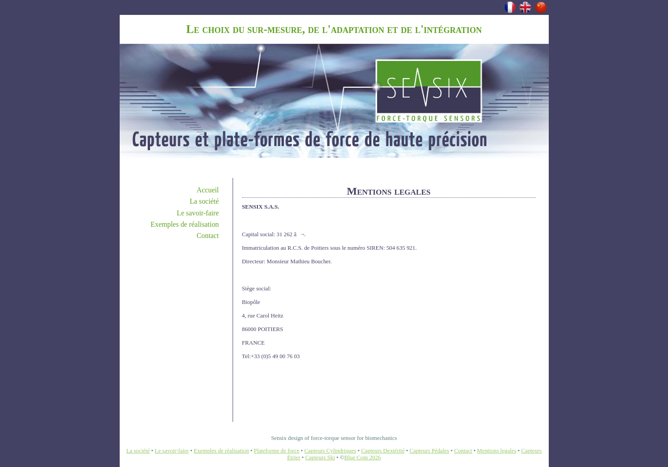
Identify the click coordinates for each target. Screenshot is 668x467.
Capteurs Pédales (429, 451)
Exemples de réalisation (184, 224)
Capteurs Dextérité (383, 451)
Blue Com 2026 (362, 457)
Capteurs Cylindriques (330, 451)
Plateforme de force (276, 451)
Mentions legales (496, 451)
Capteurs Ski (320, 457)
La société (204, 201)
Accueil (207, 190)
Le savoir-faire (198, 213)
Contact (207, 235)
